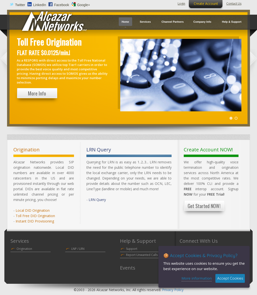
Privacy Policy (173, 289)
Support (131, 249)
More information (197, 278)
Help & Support (231, 21)
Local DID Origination (33, 210)
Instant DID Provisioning (35, 221)
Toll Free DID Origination (35, 215)
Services (145, 21)
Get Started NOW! (204, 206)
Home (125, 21)
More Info (37, 93)
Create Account (206, 3)
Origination (24, 249)
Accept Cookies (230, 278)
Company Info (202, 21)
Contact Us (233, 3)
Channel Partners (173, 21)
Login (181, 3)
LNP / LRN (77, 249)
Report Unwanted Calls (142, 255)
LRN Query (97, 199)
